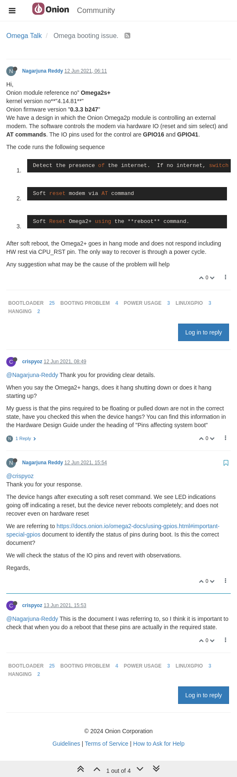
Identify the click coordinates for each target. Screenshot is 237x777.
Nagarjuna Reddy (42, 71)
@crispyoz (20, 476)
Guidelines (66, 743)
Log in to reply (203, 332)
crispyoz (32, 361)
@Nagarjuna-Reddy (32, 375)
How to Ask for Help (159, 743)
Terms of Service (106, 743)
